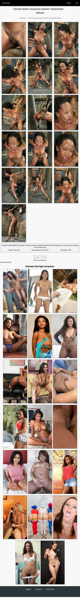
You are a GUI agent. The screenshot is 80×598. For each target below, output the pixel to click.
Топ (76, 3)
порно (69, 3)
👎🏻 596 (43, 257)
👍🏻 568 (36, 257)
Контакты (39, 589)
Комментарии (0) (6, 262)
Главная (28, 589)
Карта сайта (50, 589)
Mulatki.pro (6, 3)
